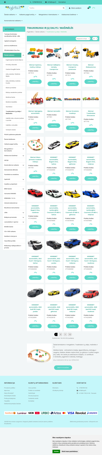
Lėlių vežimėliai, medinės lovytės (13, 82)
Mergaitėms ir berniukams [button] (48, 14)
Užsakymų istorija (57, 390)
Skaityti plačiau (63, 367)
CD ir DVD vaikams (10, 231)
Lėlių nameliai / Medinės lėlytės (13, 75)
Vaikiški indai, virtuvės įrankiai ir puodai (15, 119)
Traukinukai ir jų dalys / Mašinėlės (13, 112)
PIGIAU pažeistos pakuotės (12, 134)
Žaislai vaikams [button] (9, 14)
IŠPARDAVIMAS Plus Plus (12, 50)
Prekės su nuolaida (34, 390)
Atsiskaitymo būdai (10, 396)
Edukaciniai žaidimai (10, 155)
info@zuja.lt (50, 2)
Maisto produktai (11, 88)
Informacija (9, 383)
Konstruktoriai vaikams (11, 165)
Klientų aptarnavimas (38, 383)
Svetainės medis (33, 398)
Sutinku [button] (56, 451)
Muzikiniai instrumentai (11, 208)
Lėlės (5, 212)
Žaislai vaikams (9, 55)
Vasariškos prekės (9, 241)
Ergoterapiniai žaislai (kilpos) (14, 60)
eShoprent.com (93, 421)
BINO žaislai (8, 189)
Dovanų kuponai (33, 396)
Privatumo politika (9, 388)
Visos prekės (32, 388)
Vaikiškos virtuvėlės (12, 125)
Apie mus (7, 390)
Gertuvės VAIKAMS (10, 193)
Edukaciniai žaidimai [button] (69, 14)
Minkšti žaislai (8, 227)
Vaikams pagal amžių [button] (26, 14)
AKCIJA (6, 160)
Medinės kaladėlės (11, 102)
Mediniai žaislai (10, 97)
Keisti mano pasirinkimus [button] (70, 451)
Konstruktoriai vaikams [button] (12, 21)
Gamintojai (31, 393)
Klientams (57, 383)
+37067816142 (36, 2)
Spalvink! (7, 179)
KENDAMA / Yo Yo (9, 198)
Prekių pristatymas (10, 398)
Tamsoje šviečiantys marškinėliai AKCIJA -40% (12, 35)
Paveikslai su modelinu (11, 174)
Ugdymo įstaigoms (10, 41)
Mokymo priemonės (10, 217)
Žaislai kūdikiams (9, 139)
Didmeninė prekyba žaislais (12, 403)
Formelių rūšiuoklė (11, 64)
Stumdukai (9, 107)
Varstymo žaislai (11, 130)
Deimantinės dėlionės (11, 170)
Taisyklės (7, 401)
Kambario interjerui (10, 236)
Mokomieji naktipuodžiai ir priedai (12, 247)
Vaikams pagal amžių (11, 144)
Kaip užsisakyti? (9, 393)
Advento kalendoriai (10, 203)
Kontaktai (62, 2)
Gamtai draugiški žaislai (13, 69)
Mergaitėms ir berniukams (8, 150)
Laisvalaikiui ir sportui (11, 222)
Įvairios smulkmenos (10, 45)
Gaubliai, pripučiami (10, 184)
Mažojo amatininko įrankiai (14, 92)
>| (70, 334)
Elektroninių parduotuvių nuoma (79, 421)
